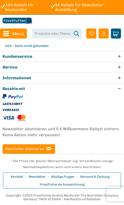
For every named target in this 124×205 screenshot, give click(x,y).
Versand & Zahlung (94, 176)
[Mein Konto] (104, 33)
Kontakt (17, 176)
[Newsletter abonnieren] (29, 149)
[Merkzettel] (91, 33)
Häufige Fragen (62, 176)
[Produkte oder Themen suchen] (57, 33)
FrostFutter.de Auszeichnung (62, 184)
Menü (13, 33)
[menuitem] (13, 33)
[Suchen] (76, 33)
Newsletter (37, 176)
